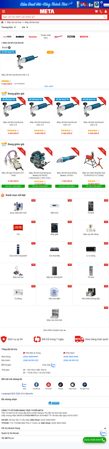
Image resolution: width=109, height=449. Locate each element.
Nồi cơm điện (54, 298)
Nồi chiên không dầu (91, 298)
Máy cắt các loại (14, 22)
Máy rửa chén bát (54, 320)
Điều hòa (54, 213)
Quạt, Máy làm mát (18, 213)
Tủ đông (18, 298)
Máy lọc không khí (54, 277)
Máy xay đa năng (90, 234)
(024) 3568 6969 (30, 356)
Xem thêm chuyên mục (54, 330)
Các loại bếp (54, 256)
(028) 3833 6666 (70, 356)
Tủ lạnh (91, 213)
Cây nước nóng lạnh (18, 256)
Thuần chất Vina (46, 36)
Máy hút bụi (18, 277)
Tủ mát (91, 277)
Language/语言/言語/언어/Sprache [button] (17, 393)
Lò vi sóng (90, 256)
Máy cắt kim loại (32, 22)
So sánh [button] (49, 86)
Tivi (18, 234)
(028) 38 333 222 (30, 360)
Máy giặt (54, 234)
